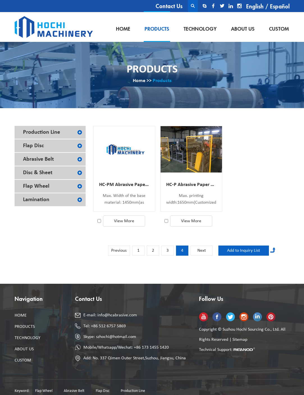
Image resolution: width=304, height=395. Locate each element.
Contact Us (169, 6)
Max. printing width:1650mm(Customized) (191, 199)
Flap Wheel (36, 186)
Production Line (41, 132)
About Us (243, 28)
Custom (279, 28)
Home (123, 28)
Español (280, 7)
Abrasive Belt (38, 159)
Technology (200, 28)
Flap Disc (33, 146)
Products (157, 28)
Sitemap (239, 339)
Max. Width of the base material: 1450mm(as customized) (124, 200)
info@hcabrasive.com (117, 315)
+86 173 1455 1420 (151, 347)
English (255, 7)
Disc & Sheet (37, 173)
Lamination (36, 200)
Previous (119, 250)
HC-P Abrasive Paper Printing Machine (191, 184)
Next (201, 250)
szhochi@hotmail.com (116, 337)
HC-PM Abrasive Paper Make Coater (124, 184)
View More (124, 221)
